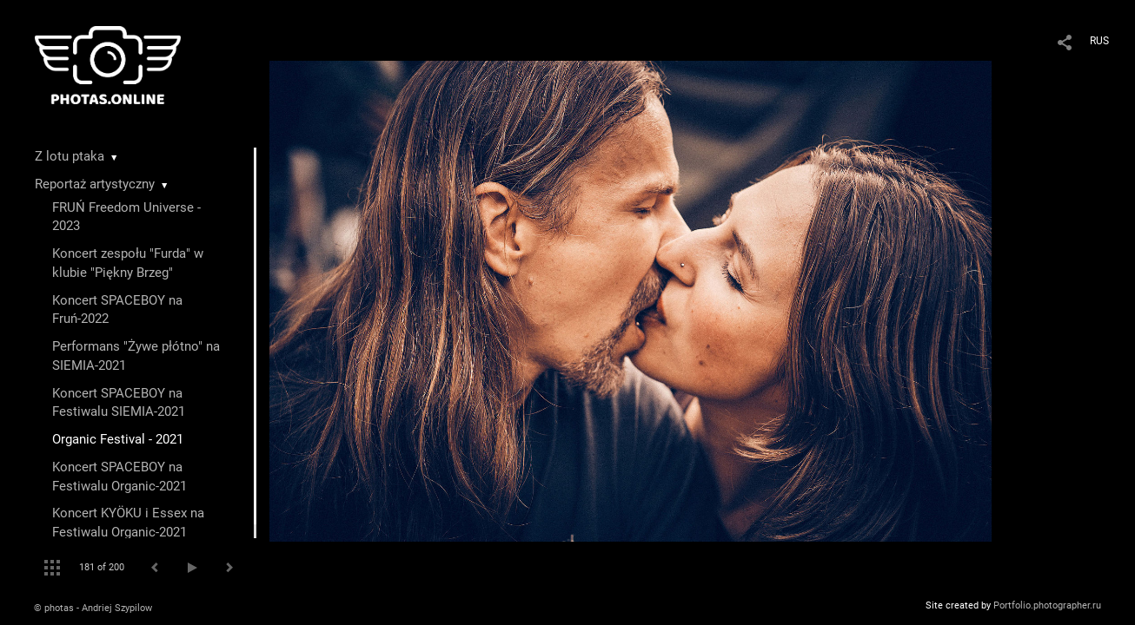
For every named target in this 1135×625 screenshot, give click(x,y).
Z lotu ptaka (69, 156)
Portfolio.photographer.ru (1047, 605)
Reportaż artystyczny (95, 184)
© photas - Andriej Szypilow (93, 608)
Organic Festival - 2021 (117, 439)
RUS (1099, 41)
